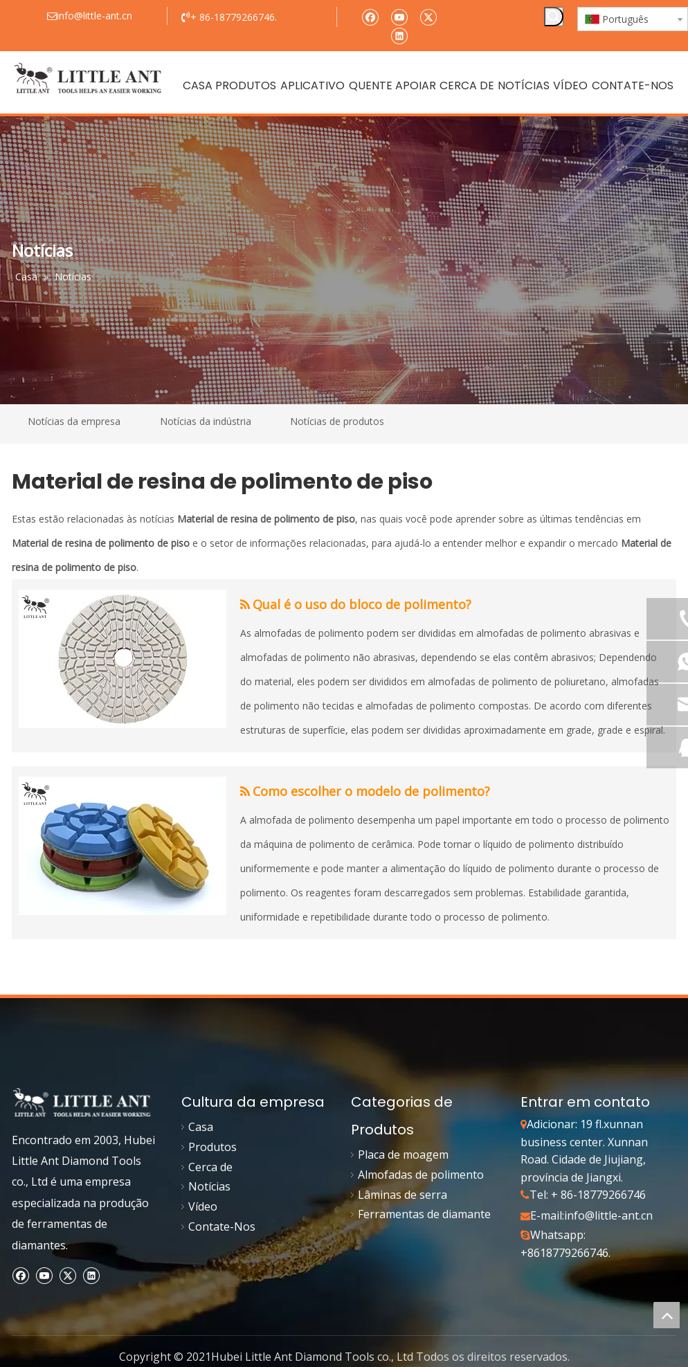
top (666, 1315)
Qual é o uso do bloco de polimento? (362, 604)
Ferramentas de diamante (424, 1214)
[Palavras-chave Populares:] (553, 16)
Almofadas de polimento (421, 1174)
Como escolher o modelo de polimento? (371, 791)
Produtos (212, 1147)
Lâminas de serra (402, 1194)
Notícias (209, 1186)
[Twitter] (428, 16)
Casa (200, 1126)
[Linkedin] (399, 35)
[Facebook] (370, 16)
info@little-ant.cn (608, 1215)
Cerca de (210, 1167)
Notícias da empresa (74, 421)
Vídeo (202, 1206)
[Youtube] (399, 16)
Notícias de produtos (337, 421)
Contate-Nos (221, 1226)
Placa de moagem (403, 1154)
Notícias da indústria (205, 421)
